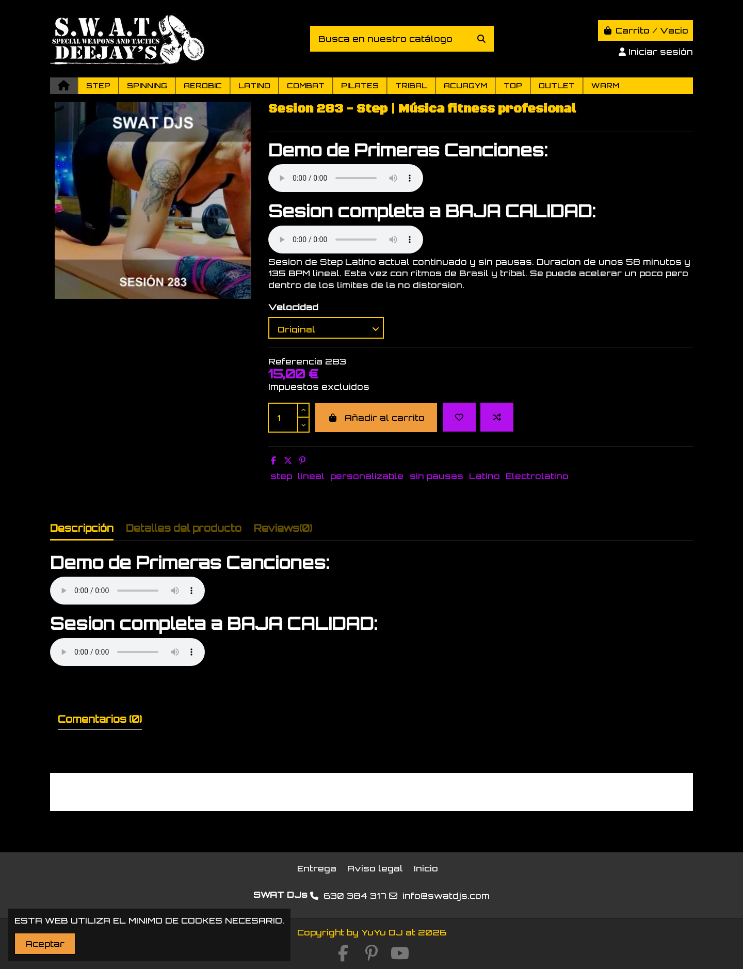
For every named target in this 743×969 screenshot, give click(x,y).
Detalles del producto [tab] (183, 528)
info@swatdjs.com (446, 896)
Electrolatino (537, 476)
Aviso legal (375, 868)
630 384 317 (355, 896)
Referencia (295, 361)
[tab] (283, 530)
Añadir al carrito (376, 417)
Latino (484, 476)
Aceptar (44, 944)
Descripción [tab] (82, 528)
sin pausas (436, 476)
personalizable (366, 476)
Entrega (316, 868)
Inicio (426, 868)
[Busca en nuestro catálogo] (481, 39)
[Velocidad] (326, 328)
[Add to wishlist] (459, 417)
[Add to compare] (496, 417)
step (281, 476)
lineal (311, 476)
